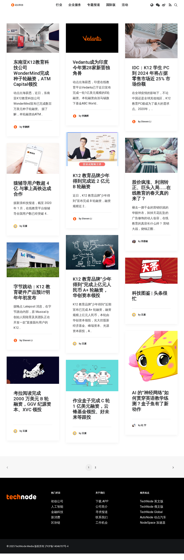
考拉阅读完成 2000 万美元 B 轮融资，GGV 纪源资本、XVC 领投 (32, 408)
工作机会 (102, 529)
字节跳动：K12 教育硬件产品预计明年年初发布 (31, 299)
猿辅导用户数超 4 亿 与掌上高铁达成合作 (32, 195)
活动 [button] (125, 8)
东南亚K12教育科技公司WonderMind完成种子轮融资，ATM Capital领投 (32, 79)
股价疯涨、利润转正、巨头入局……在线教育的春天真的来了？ (151, 197)
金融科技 (57, 518)
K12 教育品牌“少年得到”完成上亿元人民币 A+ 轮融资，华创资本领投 (92, 294)
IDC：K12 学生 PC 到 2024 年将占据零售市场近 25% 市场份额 (151, 82)
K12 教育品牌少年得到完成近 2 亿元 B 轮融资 (91, 187)
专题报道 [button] (93, 8)
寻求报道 (102, 518)
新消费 (55, 524)
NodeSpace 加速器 (152, 529)
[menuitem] (59, 8)
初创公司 (57, 508)
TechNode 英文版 (151, 508)
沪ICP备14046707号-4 (56, 552)
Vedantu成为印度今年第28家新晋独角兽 (91, 74)
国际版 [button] (111, 8)
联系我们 (102, 524)
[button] (152, 8)
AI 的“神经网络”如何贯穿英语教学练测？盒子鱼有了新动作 (150, 407)
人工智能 (57, 513)
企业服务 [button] (74, 8)
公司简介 (102, 513)
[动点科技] (19, 8)
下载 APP (102, 508)
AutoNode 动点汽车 (153, 524)
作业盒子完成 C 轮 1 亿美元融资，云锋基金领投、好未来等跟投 (91, 415)
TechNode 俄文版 (151, 513)
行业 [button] (59, 8)
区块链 (55, 529)
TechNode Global (151, 518)
